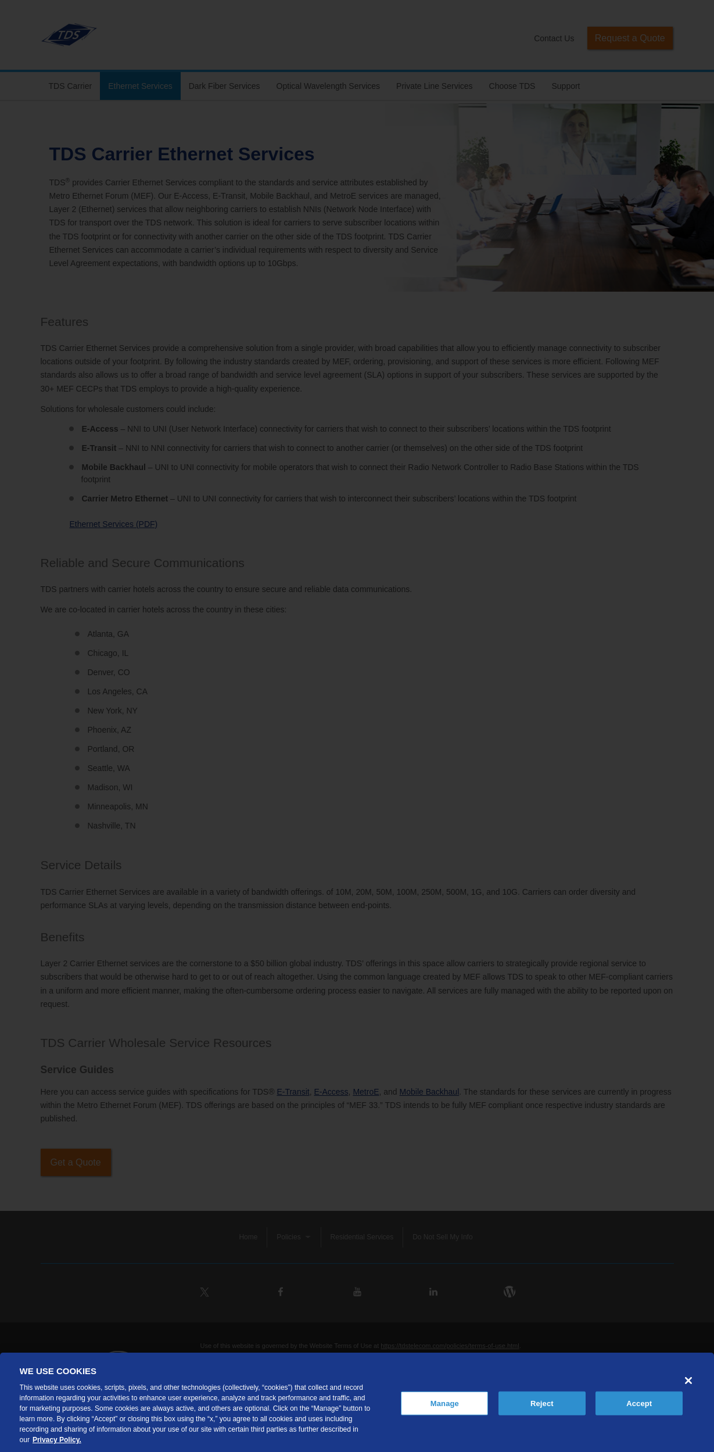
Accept (639, 1403)
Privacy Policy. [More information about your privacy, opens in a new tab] (57, 1440)
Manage (444, 1403)
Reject (542, 1403)
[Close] (688, 1380)
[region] (357, 1402)
